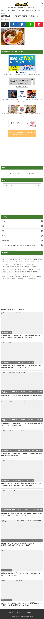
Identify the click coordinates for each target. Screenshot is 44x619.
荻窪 (23, 10)
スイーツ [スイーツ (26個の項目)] (17, 259)
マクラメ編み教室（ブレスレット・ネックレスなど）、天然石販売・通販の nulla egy (22, 99)
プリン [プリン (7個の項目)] (18, 261)
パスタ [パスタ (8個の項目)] (5, 261)
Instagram (21, 173)
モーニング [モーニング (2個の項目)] (37, 261)
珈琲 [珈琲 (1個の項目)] (30, 271)
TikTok (32, 173)
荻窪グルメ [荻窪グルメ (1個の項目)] (13, 274)
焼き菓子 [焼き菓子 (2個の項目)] (11, 271)
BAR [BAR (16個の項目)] (5, 257)
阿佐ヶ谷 (18, 10)
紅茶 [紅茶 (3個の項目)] (36, 271)
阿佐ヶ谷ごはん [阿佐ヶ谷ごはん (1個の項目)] (31, 274)
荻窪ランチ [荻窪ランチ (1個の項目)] (21, 274)
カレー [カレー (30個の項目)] (30, 257)
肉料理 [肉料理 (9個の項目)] (5, 274)
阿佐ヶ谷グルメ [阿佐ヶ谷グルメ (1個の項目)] (17, 276)
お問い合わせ (40, 10)
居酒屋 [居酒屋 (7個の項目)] (40, 269)
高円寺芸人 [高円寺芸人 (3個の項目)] (32, 278)
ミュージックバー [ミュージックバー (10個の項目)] (27, 261)
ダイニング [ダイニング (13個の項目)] (38, 259)
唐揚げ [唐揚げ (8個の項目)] (5, 269)
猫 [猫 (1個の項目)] (24, 271)
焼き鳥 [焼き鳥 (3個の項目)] (18, 271)
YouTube (14, 173)
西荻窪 (27, 10)
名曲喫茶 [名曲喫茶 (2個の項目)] (35, 266)
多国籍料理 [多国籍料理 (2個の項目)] (13, 269)
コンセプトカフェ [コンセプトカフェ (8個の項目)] (7, 259)
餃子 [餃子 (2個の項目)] (15, 278)
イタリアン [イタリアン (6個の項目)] (22, 257)
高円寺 (13, 10)
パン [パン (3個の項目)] (11, 261)
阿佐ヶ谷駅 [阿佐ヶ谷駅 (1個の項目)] (38, 276)
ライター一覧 (33, 10)
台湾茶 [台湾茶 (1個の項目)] (28, 266)
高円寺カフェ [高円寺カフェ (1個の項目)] (22, 278)
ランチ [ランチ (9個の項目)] (5, 264)
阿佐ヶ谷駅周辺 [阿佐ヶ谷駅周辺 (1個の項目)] (7, 278)
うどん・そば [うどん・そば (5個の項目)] (12, 257)
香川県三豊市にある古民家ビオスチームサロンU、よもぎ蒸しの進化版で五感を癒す (22, 114)
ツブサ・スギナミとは (5, 10)
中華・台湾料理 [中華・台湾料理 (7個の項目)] (7, 266)
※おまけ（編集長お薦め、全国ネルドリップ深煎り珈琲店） (19, 245)
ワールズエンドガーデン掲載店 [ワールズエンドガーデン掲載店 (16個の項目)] (25, 264)
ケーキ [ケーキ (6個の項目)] (37, 257)
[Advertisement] (22, 151)
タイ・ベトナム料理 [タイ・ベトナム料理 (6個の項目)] (27, 259)
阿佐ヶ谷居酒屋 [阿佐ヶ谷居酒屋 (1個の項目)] (28, 276)
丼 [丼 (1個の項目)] (14, 266)
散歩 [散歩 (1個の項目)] (4, 271)
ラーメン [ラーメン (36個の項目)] (12, 264)
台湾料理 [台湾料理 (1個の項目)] (20, 266)
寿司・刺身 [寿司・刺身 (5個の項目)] (32, 269)
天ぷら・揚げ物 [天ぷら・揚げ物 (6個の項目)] (22, 269)
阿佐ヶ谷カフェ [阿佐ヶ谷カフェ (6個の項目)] (7, 276)
